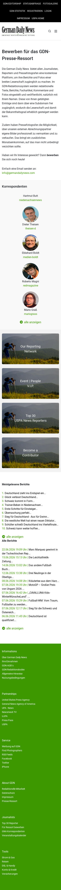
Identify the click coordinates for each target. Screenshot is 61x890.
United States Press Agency (16, 700)
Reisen (5, 861)
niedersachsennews (30, 200)
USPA (4, 724)
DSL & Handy (8, 865)
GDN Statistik (17, 11)
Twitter (5, 762)
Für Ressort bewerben (13, 827)
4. (22, 505)
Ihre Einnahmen (10, 661)
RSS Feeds (7, 754)
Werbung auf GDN (11, 746)
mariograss (30, 314)
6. (16, 512)
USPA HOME (38, 18)
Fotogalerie (50, 3)
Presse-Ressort (9, 801)
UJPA (4, 716)
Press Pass (7, 720)
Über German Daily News (14, 657)
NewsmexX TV (9, 712)
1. (24, 493)
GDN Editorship (12, 3)
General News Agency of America (18, 704)
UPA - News (8, 708)
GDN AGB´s (8, 665)
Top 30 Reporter (10, 823)
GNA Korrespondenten (13, 831)
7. (25, 516)
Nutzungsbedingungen (13, 677)
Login (48, 11)
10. (21, 528)
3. (18, 501)
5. (19, 508)
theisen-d (30, 228)
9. (30, 524)
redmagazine (30, 285)
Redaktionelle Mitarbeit (13, 789)
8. (29, 520)
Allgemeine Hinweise (12, 673)
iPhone (5, 766)
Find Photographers (12, 750)
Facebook (7, 758)
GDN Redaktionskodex (13, 669)
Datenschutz (8, 793)
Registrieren (35, 11)
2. (20, 497)
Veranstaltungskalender (14, 835)
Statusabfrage (32, 3)
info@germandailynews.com (18, 173)
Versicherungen (10, 874)
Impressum (23, 18)
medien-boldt (30, 257)
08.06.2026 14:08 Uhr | (30, 580)
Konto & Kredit (9, 869)
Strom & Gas (8, 857)
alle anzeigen (30, 322)
